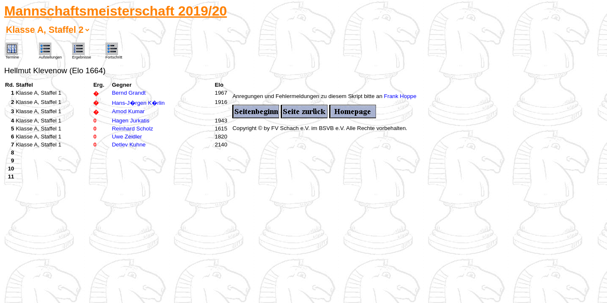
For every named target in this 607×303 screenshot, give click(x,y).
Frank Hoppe (400, 96)
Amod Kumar (128, 111)
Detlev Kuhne (128, 144)
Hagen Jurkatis (130, 120)
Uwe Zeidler (127, 136)
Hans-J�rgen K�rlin (138, 103)
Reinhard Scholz (132, 128)
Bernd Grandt (128, 93)
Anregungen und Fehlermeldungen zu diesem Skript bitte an (308, 96)
